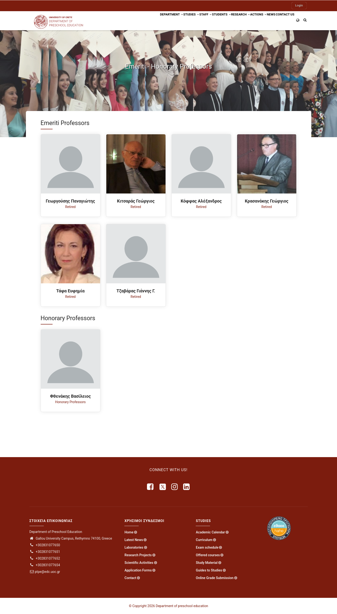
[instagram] (174, 487)
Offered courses (208, 555)
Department (139, 19)
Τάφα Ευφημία (70, 290)
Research (225, 19)
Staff (182, 19)
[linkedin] (186, 487)
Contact (130, 578)
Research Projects (137, 555)
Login (299, 5)
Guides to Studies (209, 570)
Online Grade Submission (214, 578)
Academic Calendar (210, 532)
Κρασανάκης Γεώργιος (266, 200)
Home (128, 532)
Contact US (283, 19)
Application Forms (137, 570)
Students (202, 19)
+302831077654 (44, 565)
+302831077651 (44, 552)
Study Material (206, 563)
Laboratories (133, 547)
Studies (163, 19)
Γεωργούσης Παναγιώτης (70, 200)
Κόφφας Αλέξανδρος (201, 200)
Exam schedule (207, 547)
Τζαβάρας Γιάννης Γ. (136, 290)
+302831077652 (44, 558)
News (265, 19)
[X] (162, 487)
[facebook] (150, 487)
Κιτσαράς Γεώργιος (136, 200)
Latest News (133, 540)
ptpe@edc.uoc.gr (44, 572)
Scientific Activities (138, 563)
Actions (248, 19)
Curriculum (204, 540)
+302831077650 (44, 545)
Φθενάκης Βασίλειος (70, 396)
